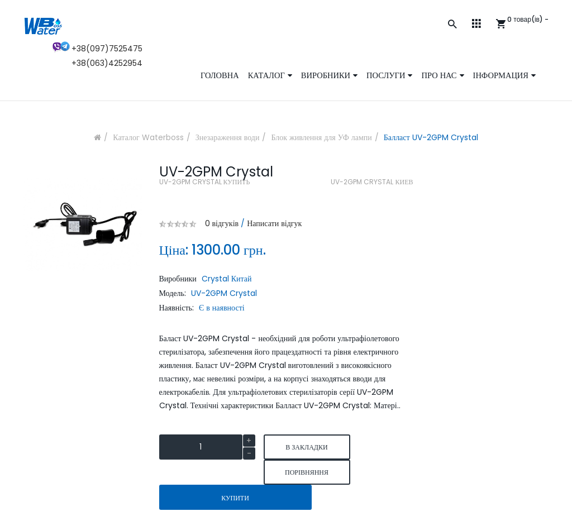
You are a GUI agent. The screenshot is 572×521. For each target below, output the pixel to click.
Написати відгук (274, 223)
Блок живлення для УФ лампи (321, 137)
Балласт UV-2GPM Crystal (431, 137)
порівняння (306, 472)
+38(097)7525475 (107, 48)
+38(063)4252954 (107, 63)
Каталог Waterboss (148, 137)
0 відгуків (222, 223)
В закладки (306, 447)
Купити (235, 498)
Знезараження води (228, 137)
